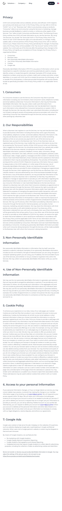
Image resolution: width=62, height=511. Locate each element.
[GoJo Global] (4, 3)
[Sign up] (51, 3)
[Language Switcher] (58, 3)
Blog (30, 3)
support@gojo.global (35, 394)
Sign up (51, 3)
